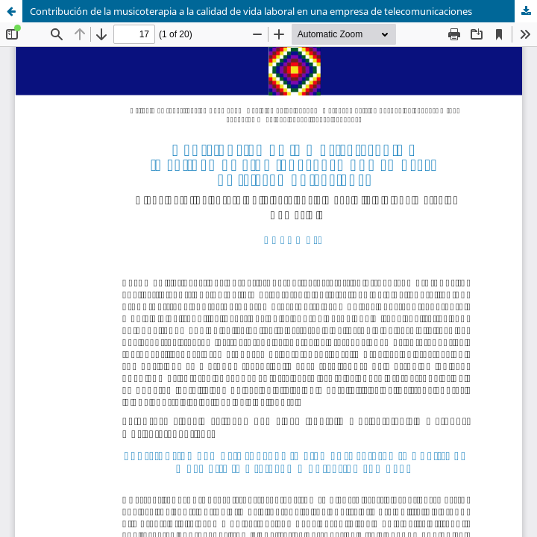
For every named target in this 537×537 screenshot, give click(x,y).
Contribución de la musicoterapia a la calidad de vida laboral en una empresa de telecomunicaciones (251, 11)
